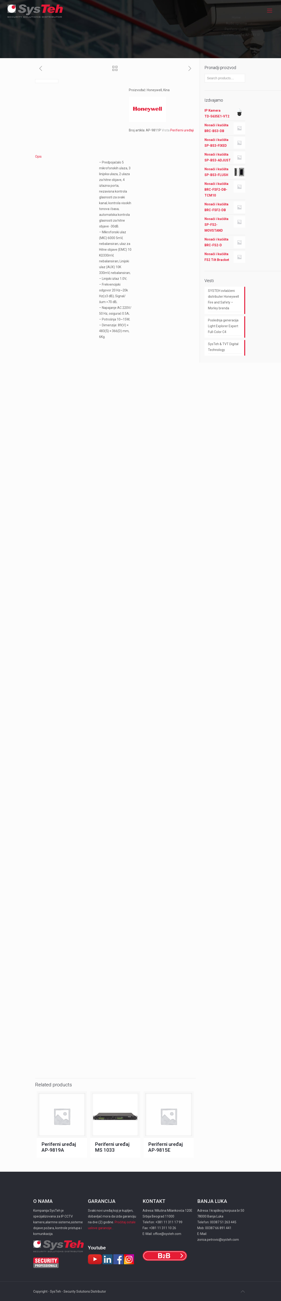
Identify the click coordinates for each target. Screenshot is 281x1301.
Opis (38, 156)
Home (236, 17)
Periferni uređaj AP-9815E (165, 1147)
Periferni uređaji (236, 29)
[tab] (115, 157)
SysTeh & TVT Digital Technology (223, 347)
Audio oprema (236, 23)
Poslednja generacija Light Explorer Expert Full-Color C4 (223, 326)
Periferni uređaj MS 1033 (112, 1147)
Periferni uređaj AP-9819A (58, 1147)
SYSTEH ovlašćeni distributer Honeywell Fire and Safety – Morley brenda (223, 299)
